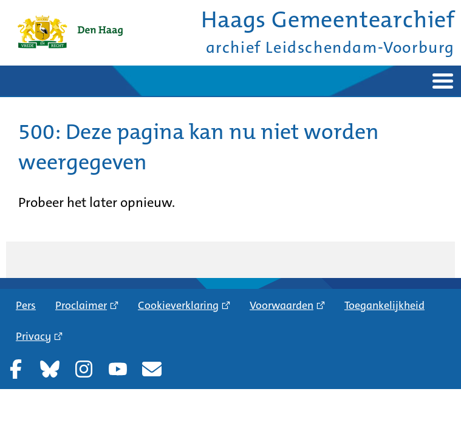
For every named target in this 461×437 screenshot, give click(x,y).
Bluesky (50, 369)
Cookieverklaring (178, 305)
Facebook (16, 369)
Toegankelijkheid (384, 305)
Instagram (84, 369)
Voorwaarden (281, 305)
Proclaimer (81, 305)
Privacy (33, 336)
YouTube (118, 369)
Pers (26, 305)
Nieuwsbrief (152, 369)
